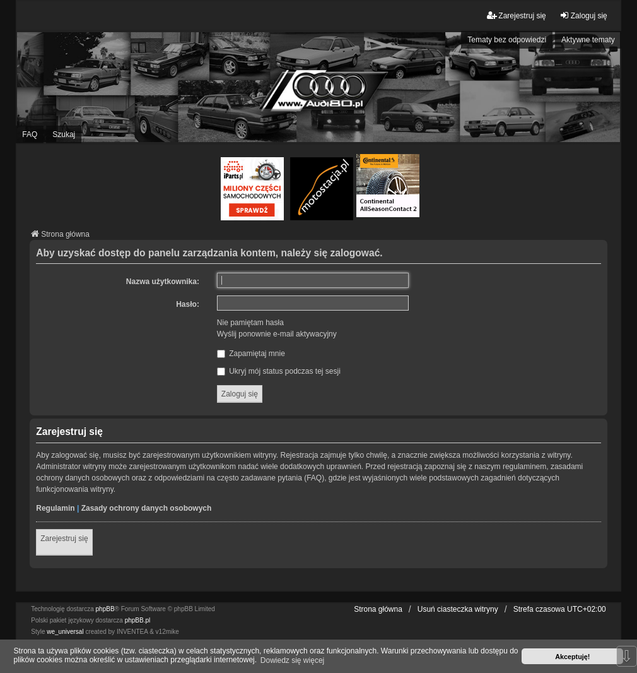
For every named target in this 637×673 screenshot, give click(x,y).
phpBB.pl (138, 620)
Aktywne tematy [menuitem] (588, 39)
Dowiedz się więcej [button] (292, 660)
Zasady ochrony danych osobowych (146, 508)
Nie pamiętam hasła (250, 322)
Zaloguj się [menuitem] (583, 15)
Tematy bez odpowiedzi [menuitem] (506, 39)
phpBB (105, 608)
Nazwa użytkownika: (162, 281)
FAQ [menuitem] (29, 134)
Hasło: (187, 304)
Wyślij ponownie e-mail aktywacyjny (277, 334)
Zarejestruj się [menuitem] (516, 15)
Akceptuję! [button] (572, 656)
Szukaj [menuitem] (63, 134)
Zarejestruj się (64, 538)
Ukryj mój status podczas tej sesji (279, 371)
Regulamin (55, 508)
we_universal (65, 631)
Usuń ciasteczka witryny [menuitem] (458, 609)
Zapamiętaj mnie (251, 353)
